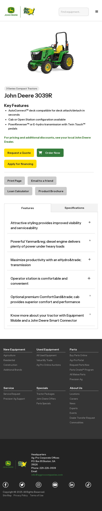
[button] (97, 11)
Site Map (7, 495)
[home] (20, 11)
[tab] (27, 208)
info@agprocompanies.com (47, 474)
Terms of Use (36, 495)
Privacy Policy (21, 495)
